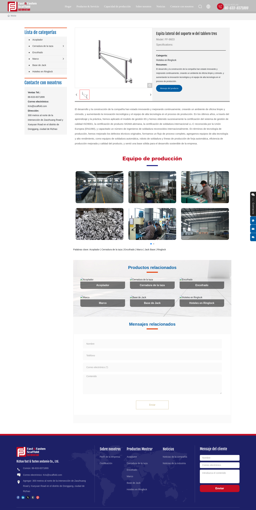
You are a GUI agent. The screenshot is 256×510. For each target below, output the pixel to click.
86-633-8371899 (36, 97)
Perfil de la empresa (110, 456)
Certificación (106, 463)
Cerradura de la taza (152, 285)
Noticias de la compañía (175, 456)
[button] (151, 243)
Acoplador (102, 285)
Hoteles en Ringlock (201, 302)
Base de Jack (152, 302)
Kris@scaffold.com (37, 106)
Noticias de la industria (174, 463)
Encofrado (201, 285)
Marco (103, 302)
